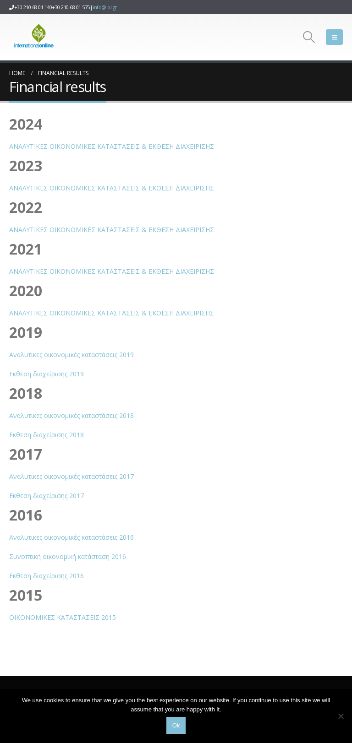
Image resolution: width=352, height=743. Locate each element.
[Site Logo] (34, 37)
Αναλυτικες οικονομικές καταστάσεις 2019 (71, 354)
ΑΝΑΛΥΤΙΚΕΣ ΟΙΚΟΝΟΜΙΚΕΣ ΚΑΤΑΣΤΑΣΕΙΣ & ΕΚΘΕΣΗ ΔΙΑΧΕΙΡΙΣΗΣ (111, 146)
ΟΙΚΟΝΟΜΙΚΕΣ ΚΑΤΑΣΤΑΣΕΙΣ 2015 (62, 617)
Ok (176, 725)
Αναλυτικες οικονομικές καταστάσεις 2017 (71, 476)
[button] (309, 37)
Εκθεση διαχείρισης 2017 (46, 495)
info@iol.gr (105, 7)
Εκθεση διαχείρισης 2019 (46, 373)
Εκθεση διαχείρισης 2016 (46, 575)
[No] (340, 716)
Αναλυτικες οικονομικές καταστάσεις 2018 (71, 415)
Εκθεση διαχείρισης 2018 (46, 434)
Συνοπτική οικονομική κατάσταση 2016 (67, 556)
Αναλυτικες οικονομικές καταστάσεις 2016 (71, 537)
